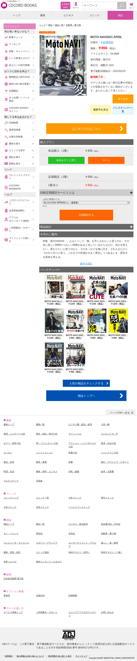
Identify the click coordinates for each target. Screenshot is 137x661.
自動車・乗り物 (73, 25)
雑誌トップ (9, 524)
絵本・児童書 (107, 471)
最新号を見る (100, 109)
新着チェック (16, 37)
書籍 (42, 15)
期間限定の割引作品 (19, 77)
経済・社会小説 (108, 443)
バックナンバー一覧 (123, 109)
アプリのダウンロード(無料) (19, 219)
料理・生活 (9, 471)
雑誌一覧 (59, 25)
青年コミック (107, 498)
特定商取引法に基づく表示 (60, 656)
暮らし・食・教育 (109, 543)
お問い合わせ (107, 612)
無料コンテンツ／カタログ (49, 561)
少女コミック (10, 507)
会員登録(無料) (16, 210)
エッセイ (8, 452)
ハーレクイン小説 (109, 452)
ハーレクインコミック (79, 507)
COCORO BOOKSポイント (18, 109)
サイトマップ (81, 656)
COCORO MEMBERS (15, 187)
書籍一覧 (40, 424)
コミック (94, 15)
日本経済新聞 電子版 (13, 578)
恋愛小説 (72, 452)
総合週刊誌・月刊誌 (110, 524)
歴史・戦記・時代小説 (46, 434)
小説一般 (105, 424)
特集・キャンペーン (19, 51)
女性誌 (71, 533)
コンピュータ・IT (109, 434)
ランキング (15, 44)
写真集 (39, 481)
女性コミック (42, 507)
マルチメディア (11, 481)
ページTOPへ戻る (120, 412)
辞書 (70, 462)
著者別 (7, 595)
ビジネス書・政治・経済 (80, 424)
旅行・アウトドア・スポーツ (115, 462)
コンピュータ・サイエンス (16, 543)
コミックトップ (11, 498)
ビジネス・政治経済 (78, 524)
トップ (16, 15)
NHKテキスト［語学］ (79, 552)
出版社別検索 (16, 136)
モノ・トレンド (11, 533)
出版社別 (40, 595)
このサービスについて (19, 202)
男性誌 (39, 533)
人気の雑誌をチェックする (86, 383)
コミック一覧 (42, 498)
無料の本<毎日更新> (19, 84)
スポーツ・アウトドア (46, 543)
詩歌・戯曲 (73, 471)
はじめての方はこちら (86, 128)
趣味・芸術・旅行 (12, 552)
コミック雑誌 (42, 552)
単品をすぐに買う (66, 160)
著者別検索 (15, 129)
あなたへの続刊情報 (19, 65)
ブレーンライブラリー (19, 177)
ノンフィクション (44, 452)
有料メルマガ (10, 561)
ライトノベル (74, 434)
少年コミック (74, 498)
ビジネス (68, 15)
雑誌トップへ (86, 395)
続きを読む (86, 263)
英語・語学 (9, 462)
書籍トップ (9, 424)
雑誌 (120, 15)
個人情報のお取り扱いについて (30, 656)
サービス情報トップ (13, 612)
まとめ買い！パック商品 (19, 99)
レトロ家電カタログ (19, 58)
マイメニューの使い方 (19, 240)
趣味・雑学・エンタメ (46, 471)
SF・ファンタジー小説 (47, 443)
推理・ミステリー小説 (14, 434)
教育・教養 (41, 462)
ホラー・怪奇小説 (12, 443)
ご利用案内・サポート (19, 229)
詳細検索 (13, 122)
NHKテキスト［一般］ (112, 552)
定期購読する (86, 214)
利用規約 (9, 656)
